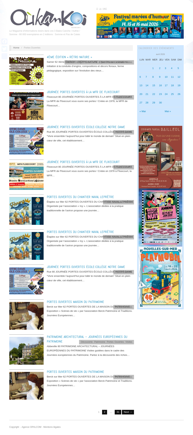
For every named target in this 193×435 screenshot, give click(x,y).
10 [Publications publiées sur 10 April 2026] (166, 76)
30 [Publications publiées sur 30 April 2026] (160, 102)
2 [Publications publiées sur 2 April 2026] (160, 68)
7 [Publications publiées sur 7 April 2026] (146, 76)
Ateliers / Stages (75, 62)
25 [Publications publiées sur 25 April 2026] (172, 94)
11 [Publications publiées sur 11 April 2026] (172, 76)
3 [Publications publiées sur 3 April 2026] (165, 68)
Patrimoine (99, 342)
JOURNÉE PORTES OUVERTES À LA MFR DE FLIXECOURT (83, 92)
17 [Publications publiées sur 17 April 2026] (166, 85)
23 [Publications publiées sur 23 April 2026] (160, 94)
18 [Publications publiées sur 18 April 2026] (172, 85)
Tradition (127, 202)
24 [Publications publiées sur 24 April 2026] (166, 94)
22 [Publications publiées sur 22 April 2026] (153, 94)
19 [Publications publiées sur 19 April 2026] (179, 85)
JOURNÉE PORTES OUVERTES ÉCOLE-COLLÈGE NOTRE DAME (86, 127)
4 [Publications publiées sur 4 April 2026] (171, 68)
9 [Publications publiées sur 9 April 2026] (160, 76)
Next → (128, 412)
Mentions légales (52, 427)
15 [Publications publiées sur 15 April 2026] (153, 85)
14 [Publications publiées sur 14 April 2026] (146, 85)
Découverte (91, 62)
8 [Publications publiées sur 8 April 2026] (153, 76)
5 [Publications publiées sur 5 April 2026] (178, 68)
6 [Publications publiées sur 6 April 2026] (140, 76)
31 (118, 412)
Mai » (168, 111)
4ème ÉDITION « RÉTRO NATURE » (69, 57)
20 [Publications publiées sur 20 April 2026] (141, 94)
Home (16, 47)
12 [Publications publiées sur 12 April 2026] (179, 76)
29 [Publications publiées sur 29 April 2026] (153, 102)
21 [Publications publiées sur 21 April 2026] (146, 94)
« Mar (143, 111)
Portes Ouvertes (115, 62)
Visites (128, 62)
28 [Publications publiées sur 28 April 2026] (146, 102)
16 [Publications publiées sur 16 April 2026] (160, 85)
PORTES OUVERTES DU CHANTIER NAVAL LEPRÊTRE (80, 197)
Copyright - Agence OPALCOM (25, 427)
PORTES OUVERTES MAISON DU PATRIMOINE (75, 302)
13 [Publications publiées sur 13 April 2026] (141, 85)
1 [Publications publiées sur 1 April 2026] (153, 68)
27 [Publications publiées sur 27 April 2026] (141, 102)
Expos (102, 62)
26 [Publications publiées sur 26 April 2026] (179, 94)
